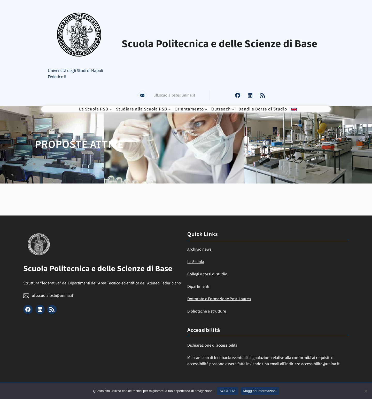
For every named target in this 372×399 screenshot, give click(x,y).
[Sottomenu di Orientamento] (206, 109)
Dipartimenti (198, 286)
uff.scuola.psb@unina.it (52, 295)
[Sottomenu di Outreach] (233, 109)
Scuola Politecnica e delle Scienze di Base (219, 44)
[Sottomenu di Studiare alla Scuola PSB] (169, 109)
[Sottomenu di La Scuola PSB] (110, 109)
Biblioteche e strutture (206, 311)
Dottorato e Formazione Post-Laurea (219, 299)
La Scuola (195, 262)
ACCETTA (227, 391)
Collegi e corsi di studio (207, 274)
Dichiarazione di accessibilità (212, 345)
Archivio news (199, 249)
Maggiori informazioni (260, 391)
